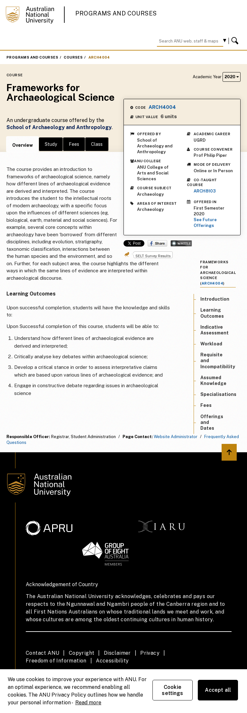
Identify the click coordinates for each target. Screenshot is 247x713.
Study (51, 144)
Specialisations (218, 394)
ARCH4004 (99, 57)
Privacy (150, 653)
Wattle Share (181, 243)
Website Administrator (175, 436)
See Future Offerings (205, 222)
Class (97, 144)
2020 (231, 76)
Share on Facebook (157, 243)
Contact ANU (42, 653)
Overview (22, 145)
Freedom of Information (56, 661)
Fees (74, 144)
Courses (73, 57)
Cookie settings (172, 690)
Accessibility (112, 661)
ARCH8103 (205, 191)
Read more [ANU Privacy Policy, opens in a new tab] (88, 702)
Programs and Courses (116, 13)
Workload (211, 343)
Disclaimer (117, 653)
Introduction (214, 299)
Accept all (218, 690)
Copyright (82, 653)
